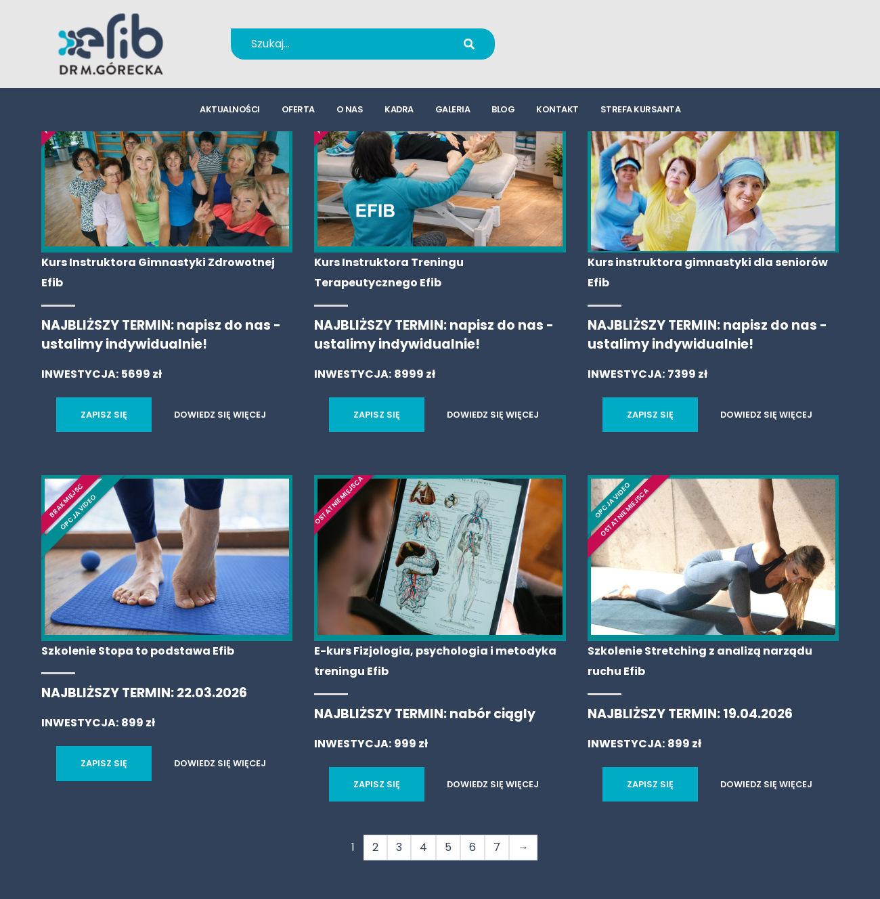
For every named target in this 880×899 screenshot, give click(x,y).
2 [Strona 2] (375, 847)
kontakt (557, 112)
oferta (298, 112)
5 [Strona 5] (448, 847)
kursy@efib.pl (588, 52)
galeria (452, 112)
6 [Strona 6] (472, 847)
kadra (399, 112)
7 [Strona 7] (496, 847)
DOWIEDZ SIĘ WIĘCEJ (220, 414)
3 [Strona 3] (399, 847)
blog (502, 112)
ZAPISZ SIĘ (104, 414)
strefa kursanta (640, 112)
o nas (350, 112)
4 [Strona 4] (423, 847)
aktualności (230, 112)
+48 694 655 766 (597, 35)
